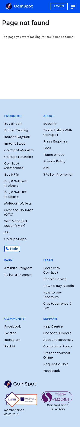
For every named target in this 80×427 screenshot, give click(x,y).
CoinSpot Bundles (18, 157)
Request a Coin (55, 364)
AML (46, 168)
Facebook (12, 326)
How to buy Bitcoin (58, 286)
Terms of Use (54, 155)
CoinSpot (19, 6)
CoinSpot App (15, 239)
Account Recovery (58, 340)
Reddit (9, 346)
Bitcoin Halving (55, 279)
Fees (47, 148)
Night (12, 249)
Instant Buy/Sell (17, 137)
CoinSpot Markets (19, 150)
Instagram (12, 340)
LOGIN (59, 6)
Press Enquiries (55, 141)
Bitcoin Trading (16, 130)
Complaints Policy (57, 346)
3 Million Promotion (58, 174)
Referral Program (18, 275)
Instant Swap (15, 143)
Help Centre (53, 326)
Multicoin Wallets (18, 203)
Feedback (51, 371)
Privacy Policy (54, 161)
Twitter (10, 333)
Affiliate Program (18, 268)
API (7, 232)
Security (50, 124)
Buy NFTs (11, 174)
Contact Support (57, 333)
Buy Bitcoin (13, 124)
